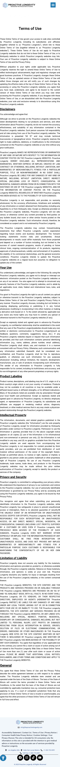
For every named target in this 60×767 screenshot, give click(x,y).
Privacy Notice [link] (50, 733)
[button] (53, 4)
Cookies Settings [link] (40, 735)
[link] (3, 758)
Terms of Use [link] (38, 733)
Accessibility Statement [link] (11, 733)
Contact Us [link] (26, 733)
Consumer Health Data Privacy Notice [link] (17, 735)
